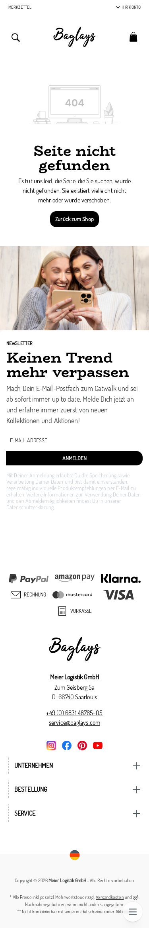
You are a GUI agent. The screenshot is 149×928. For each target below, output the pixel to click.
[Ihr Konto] (128, 7)
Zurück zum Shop (74, 219)
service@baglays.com (74, 722)
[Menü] (133, 912)
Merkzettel (19, 7)
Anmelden (74, 458)
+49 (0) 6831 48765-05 (74, 713)
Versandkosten (110, 897)
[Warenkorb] (133, 36)
